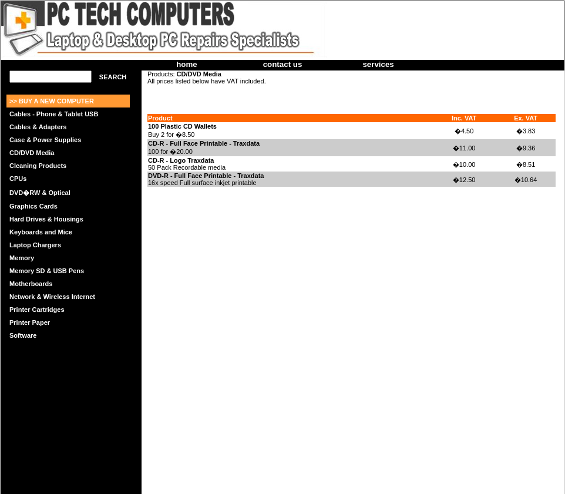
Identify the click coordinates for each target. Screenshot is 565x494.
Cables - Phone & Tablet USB (53, 113)
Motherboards (30, 283)
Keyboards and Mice (40, 232)
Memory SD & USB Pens (46, 270)
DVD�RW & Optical (39, 192)
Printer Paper (29, 322)
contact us (282, 64)
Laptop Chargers (35, 244)
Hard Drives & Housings (46, 219)
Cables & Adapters (37, 126)
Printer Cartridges (37, 309)
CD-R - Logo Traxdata (181, 160)
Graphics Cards (33, 206)
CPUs (17, 178)
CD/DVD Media (31, 152)
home (186, 64)
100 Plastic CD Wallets (182, 126)
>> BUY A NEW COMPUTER (51, 101)
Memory (21, 257)
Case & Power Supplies (45, 139)
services (378, 64)
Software (22, 335)
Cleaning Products (37, 165)
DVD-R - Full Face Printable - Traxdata (206, 175)
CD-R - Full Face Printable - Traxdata (204, 143)
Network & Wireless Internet (52, 296)
